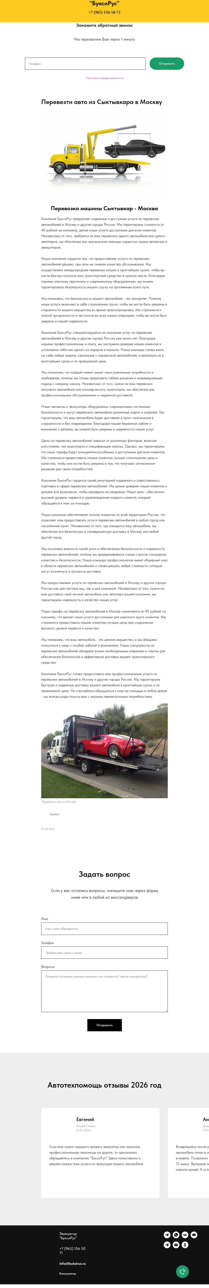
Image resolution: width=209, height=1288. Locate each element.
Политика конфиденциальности (104, 78)
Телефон (47, 946)
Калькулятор (67, 1277)
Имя (44, 922)
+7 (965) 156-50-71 (104, 12)
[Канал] (167, 1251)
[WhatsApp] (176, 1241)
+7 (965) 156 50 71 (72, 1254)
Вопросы (47, 970)
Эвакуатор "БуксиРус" (68, 1239)
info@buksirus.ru (72, 1267)
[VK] (185, 1241)
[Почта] (176, 1251)
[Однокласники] (185, 1251)
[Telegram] (167, 1241)
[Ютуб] (194, 1241)
